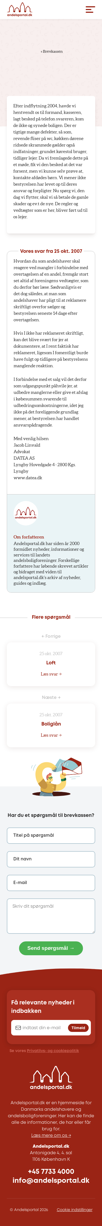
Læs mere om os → (51, 1136)
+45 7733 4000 (51, 1172)
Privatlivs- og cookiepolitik (53, 1051)
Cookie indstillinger (74, 1210)
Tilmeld (78, 1028)
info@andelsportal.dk (51, 1181)
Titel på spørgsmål (33, 835)
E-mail (20, 883)
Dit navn (22, 859)
